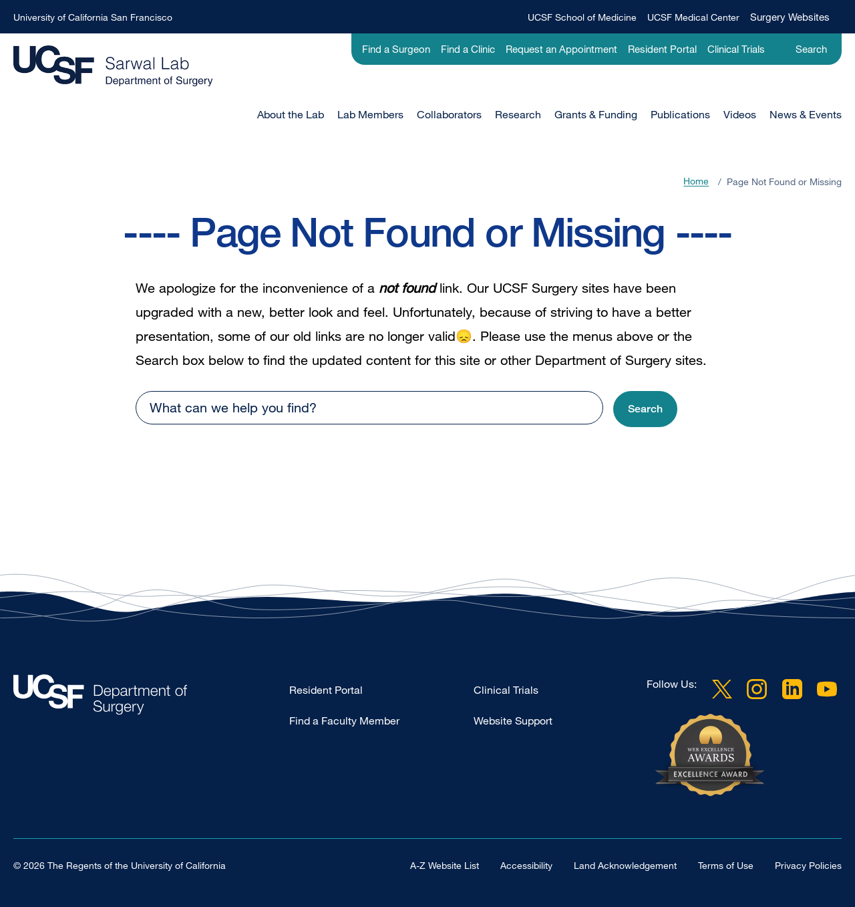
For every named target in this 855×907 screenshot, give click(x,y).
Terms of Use (725, 865)
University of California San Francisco (92, 17)
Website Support (513, 720)
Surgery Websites (790, 17)
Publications (680, 114)
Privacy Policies (808, 865)
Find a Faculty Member (344, 720)
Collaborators (449, 114)
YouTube (827, 689)
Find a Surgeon (396, 49)
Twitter (722, 689)
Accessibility (526, 865)
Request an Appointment (561, 49)
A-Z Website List (444, 865)
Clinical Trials (736, 49)
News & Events (806, 114)
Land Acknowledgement (625, 865)
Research (518, 114)
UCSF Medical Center (693, 17)
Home (696, 181)
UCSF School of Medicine (582, 17)
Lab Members (370, 114)
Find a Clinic (468, 49)
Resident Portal (662, 49)
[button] (645, 409)
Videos (739, 114)
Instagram (757, 689)
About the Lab (290, 114)
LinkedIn (792, 689)
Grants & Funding (595, 114)
